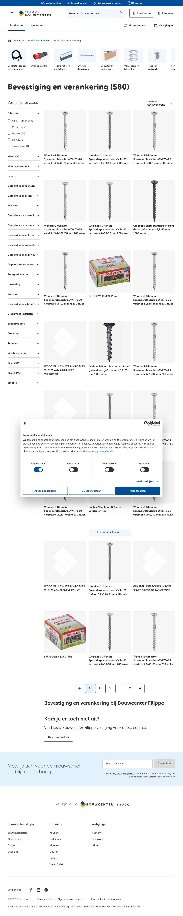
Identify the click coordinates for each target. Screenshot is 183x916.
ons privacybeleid (125, 773)
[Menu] (12, 13)
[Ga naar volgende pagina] (140, 688)
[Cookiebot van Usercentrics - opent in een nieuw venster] (146, 423)
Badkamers (56, 839)
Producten (16, 25)
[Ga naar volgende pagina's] (119, 688)
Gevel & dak (56, 864)
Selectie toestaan (91, 490)
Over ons (13, 852)
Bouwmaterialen (17, 833)
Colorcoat (17, 127)
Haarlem (96, 833)
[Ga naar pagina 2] (99, 688)
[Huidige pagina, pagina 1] (89, 688)
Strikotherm (18, 146)
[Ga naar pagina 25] (130, 688)
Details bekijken (145, 481)
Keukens (54, 833)
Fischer (16, 133)
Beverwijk (97, 839)
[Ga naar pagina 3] (109, 688)
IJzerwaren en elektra (39, 41)
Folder (11, 845)
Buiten (53, 858)
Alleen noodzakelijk (45, 490)
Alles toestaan (138, 490)
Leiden (95, 845)
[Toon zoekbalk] (96, 13)
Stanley (16, 139)
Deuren (54, 852)
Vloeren (54, 845)
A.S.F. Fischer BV (21, 120)
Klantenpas (14, 839)
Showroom (36, 25)
